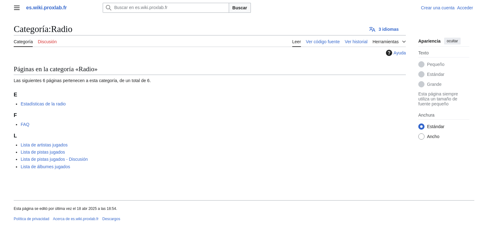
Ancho (433, 136)
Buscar (239, 7)
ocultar (452, 41)
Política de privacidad (31, 219)
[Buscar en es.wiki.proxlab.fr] (166, 8)
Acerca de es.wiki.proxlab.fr (76, 219)
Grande (434, 84)
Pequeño (435, 64)
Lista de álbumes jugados (45, 166)
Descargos (111, 219)
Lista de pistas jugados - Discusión (54, 159)
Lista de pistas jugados (43, 152)
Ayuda (395, 53)
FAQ (25, 124)
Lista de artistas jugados (44, 144)
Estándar (435, 74)
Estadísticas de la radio (43, 103)
